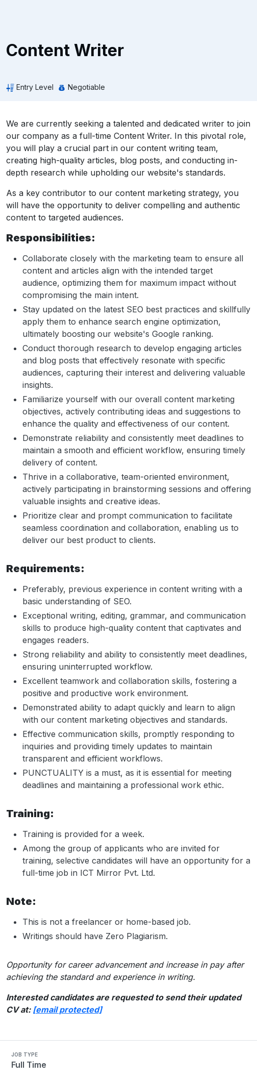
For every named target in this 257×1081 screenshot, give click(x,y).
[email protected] (67, 1009)
